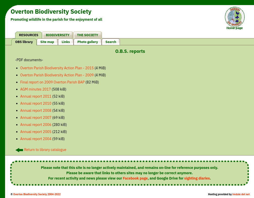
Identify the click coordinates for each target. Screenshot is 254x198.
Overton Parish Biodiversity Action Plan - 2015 (57, 68)
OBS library (24, 42)
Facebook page (135, 178)
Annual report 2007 (35, 117)
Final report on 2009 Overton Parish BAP (52, 82)
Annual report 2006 (35, 124)
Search (110, 42)
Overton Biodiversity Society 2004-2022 (36, 194)
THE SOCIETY (87, 35)
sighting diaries (197, 178)
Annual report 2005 (35, 131)
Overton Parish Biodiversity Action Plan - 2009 (57, 75)
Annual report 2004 (35, 139)
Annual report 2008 (35, 110)
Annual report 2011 (35, 96)
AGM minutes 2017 (35, 89)
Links (66, 42)
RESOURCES (28, 35)
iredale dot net (241, 194)
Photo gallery (87, 42)
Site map (47, 42)
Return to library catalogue (40, 149)
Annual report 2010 (35, 103)
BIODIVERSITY (57, 35)
